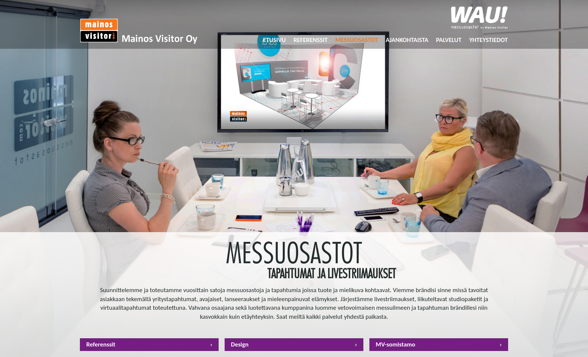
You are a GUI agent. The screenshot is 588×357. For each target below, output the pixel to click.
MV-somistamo (396, 345)
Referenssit (311, 40)
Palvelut (449, 40)
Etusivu (274, 40)
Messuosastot (356, 40)
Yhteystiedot (488, 40)
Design (240, 345)
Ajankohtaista (407, 40)
